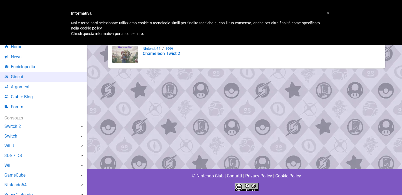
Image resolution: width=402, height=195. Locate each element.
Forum (13, 106)
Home (13, 46)
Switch (10, 136)
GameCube (15, 175)
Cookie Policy (288, 175)
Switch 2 (12, 126)
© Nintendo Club (207, 175)
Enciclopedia (19, 66)
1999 (170, 49)
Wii (7, 165)
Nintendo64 (152, 49)
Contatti (234, 175)
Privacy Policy (258, 175)
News (13, 56)
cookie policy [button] (91, 28)
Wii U (9, 145)
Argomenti (17, 86)
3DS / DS (13, 155)
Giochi (13, 76)
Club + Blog (18, 96)
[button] (328, 13)
